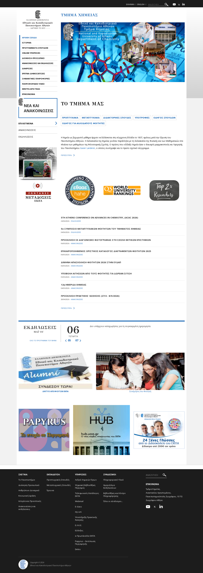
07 (78, 340)
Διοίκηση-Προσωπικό (28, 485)
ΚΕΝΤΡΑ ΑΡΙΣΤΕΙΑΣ (31, 89)
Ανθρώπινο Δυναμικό (28, 490)
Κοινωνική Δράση (27, 495)
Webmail (79, 501)
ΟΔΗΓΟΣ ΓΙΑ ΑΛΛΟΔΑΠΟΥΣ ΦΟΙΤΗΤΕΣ (83, 123)
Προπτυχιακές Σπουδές (58, 479)
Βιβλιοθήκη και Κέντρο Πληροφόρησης (114, 494)
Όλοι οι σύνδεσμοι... (113, 501)
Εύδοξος (79, 530)
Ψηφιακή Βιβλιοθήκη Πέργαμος (85, 486)
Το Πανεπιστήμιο (26, 479)
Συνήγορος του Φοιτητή (140, 373)
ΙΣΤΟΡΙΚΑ (27, 42)
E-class (78, 506)
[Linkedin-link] (183, 4)
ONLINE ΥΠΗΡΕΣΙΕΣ (31, 53)
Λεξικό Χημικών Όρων (86, 479)
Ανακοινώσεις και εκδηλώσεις (27, 507)
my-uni (78, 511)
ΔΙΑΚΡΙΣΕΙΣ (27, 68)
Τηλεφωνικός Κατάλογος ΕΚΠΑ (87, 494)
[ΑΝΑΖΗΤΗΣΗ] (158, 4)
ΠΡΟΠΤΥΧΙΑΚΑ (70, 117)
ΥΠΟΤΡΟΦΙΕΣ (142, 117)
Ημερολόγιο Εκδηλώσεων (109, 486)
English (140, 4)
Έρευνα (50, 490)
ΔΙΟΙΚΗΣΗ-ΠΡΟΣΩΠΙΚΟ (33, 58)
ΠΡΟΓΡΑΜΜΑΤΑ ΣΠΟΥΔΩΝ (35, 48)
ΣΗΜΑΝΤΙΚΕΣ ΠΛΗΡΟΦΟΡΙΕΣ (36, 78)
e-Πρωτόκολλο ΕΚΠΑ (85, 536)
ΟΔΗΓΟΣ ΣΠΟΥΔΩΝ (164, 117)
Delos (78, 549)
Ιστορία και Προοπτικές (29, 501)
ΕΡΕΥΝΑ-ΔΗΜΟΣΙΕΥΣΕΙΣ (33, 73)
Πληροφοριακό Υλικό (113, 479)
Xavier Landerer (87, 148)
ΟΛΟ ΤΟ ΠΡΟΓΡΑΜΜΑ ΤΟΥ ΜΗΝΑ (43, 340)
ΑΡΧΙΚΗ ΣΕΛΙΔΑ (29, 37)
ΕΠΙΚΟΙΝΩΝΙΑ (28, 94)
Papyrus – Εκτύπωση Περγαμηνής (85, 542)
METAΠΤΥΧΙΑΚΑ (90, 117)
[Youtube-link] (174, 4)
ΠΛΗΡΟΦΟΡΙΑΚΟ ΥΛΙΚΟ (33, 83)
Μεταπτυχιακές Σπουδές (59, 485)
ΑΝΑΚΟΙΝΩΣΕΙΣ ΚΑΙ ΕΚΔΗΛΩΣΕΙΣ (38, 63)
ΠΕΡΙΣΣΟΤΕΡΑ (68, 155)
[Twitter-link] (179, 4)
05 (68, 340)
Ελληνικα (130, 4)
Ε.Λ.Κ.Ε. (78, 525)
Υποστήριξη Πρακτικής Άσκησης (86, 518)
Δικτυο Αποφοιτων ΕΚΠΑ (55, 373)
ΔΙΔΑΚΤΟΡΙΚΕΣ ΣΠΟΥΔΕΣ (117, 117)
